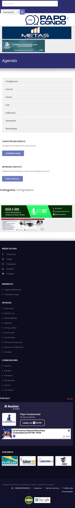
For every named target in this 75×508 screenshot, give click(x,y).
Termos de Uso (52, 488)
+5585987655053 (21, 488)
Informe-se (9, 313)
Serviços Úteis (10, 327)
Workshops (11, 128)
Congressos (12, 81)
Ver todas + (9, 390)
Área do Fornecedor (13, 342)
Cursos (9, 89)
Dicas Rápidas (10, 318)
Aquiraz (7, 366)
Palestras (10, 113)
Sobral (7, 385)
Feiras (9, 97)
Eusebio (7, 370)
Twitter (10, 259)
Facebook (11, 254)
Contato (8, 352)
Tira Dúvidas (9, 337)
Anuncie (37, 488)
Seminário (11, 120)
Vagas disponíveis (12, 289)
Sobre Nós (9, 308)
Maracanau (9, 380)
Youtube (10, 273)
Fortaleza (8, 375)
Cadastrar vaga (11, 294)
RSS (70, 399)
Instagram (11, 264)
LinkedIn (10, 269)
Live (7, 105)
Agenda (8, 323)
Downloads (9, 332)
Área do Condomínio (13, 347)
